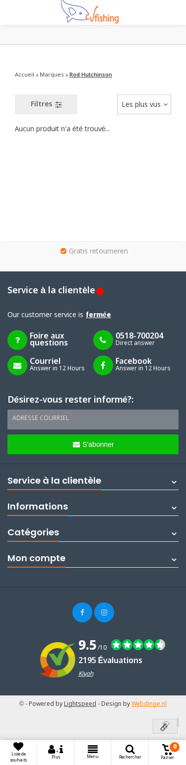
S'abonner (93, 444)
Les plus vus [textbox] (141, 104)
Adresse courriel (40, 419)
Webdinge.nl (149, 704)
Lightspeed (80, 704)
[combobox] (144, 104)
